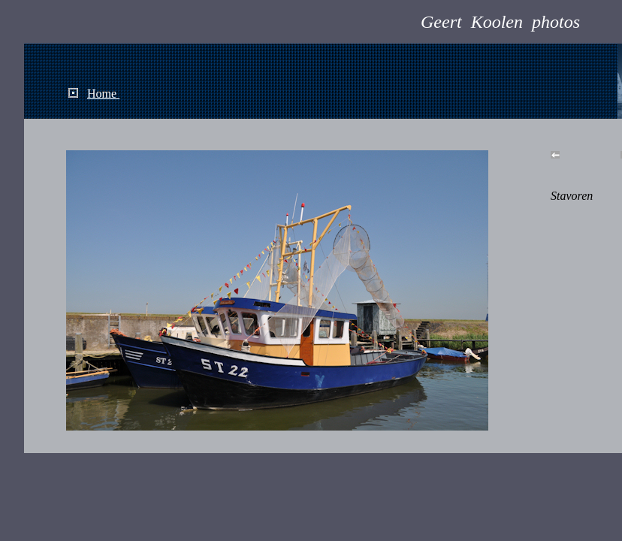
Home (101, 93)
